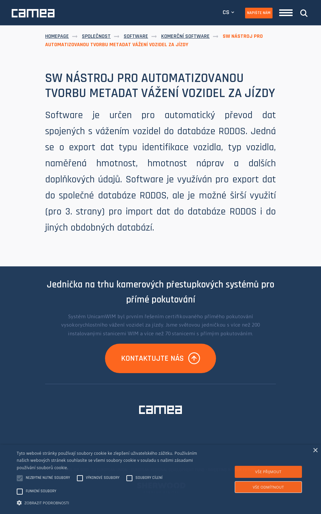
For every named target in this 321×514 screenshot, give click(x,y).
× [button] (315, 450)
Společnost (96, 36)
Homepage (57, 36)
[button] (110, 502)
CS (226, 12)
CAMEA (33, 13)
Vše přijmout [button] (268, 471)
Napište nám (259, 12)
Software (136, 36)
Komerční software (185, 36)
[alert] (160, 479)
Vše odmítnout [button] (268, 487)
